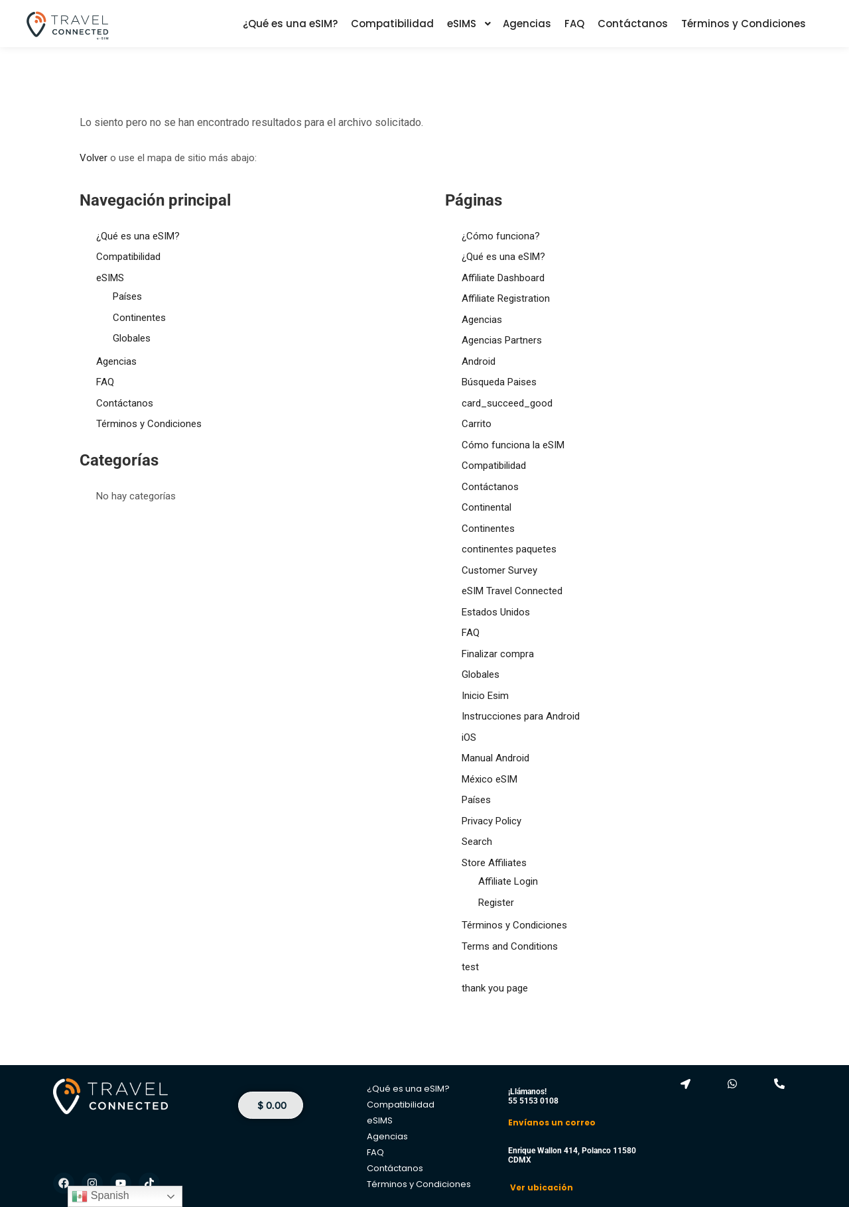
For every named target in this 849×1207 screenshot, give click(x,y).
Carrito (476, 424)
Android (478, 361)
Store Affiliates (494, 863)
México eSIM (489, 779)
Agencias (116, 361)
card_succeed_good (507, 403)
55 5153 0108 (533, 1101)
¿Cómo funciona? (501, 236)
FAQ (105, 382)
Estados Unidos (496, 612)
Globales (132, 338)
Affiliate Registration (506, 298)
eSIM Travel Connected (512, 591)
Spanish (100, 1196)
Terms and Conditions (510, 946)
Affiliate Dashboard (503, 278)
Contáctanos (124, 403)
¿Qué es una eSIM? (138, 236)
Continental (486, 507)
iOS (469, 737)
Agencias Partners (502, 340)
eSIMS (110, 278)
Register (496, 903)
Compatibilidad (128, 257)
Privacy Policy (491, 821)
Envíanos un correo (552, 1122)
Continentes (139, 318)
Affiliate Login (508, 881)
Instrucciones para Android (521, 716)
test (470, 967)
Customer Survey (499, 570)
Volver (93, 158)
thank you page (495, 988)
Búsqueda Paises (499, 382)
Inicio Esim (485, 696)
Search (477, 842)
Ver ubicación (540, 1187)
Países (127, 296)
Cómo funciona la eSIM (513, 445)
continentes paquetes (509, 549)
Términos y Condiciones (149, 424)
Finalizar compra (498, 654)
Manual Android (495, 758)
